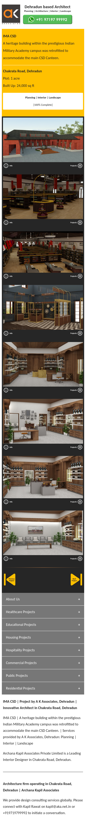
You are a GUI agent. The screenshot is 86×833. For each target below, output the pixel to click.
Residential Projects (20, 688)
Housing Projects (18, 637)
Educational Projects (21, 624)
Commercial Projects (21, 663)
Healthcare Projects (20, 612)
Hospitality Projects (20, 650)
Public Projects (17, 675)
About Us (13, 599)
